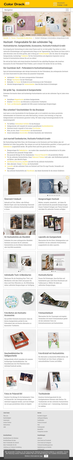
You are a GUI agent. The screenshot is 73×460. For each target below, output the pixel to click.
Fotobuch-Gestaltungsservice (45, 445)
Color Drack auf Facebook (44, 440)
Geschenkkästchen (47, 126)
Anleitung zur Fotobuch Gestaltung (12, 447)
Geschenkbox (24, 133)
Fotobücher (24, 56)
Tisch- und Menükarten (14, 104)
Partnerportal (40, 427)
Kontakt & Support (42, 415)
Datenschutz (6, 425)
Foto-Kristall (30, 171)
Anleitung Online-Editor (9, 449)
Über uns (5, 415)
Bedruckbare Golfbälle (22, 124)
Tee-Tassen (17, 82)
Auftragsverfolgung (42, 418)
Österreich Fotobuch (38, 157)
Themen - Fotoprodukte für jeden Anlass (21, 38)
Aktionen (39, 438)
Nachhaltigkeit (7, 418)
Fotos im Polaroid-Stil (41, 155)
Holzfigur (25, 164)
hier (41, 456)
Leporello (10, 166)
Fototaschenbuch (25, 131)
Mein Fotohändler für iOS (9, 445)
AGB (4, 427)
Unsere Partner (7, 422)
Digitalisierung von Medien (44, 447)
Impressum (6, 420)
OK (46, 456)
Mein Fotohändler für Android (11, 442)
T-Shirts (17, 77)
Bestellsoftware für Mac (9, 440)
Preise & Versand (41, 422)
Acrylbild (25, 162)
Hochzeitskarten (44, 54)
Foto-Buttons (16, 80)
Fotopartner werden (42, 431)
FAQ (38, 425)
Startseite (5, 38)
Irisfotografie (40, 449)
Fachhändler (40, 420)
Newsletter (40, 429)
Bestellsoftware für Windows (10, 438)
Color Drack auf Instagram (44, 442)
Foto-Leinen (18, 162)
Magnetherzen (19, 99)
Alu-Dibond (10, 162)
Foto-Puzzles (36, 128)
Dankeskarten (7, 147)
